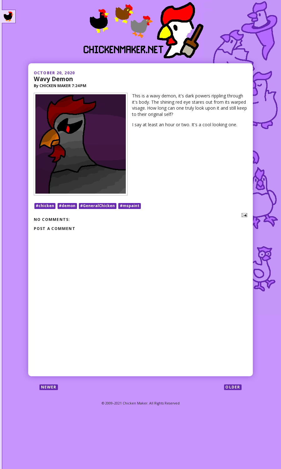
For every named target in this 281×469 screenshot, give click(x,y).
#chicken (45, 205)
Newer (49, 387)
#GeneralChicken (97, 205)
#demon (67, 205)
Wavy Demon (53, 79)
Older (232, 387)
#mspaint (130, 205)
